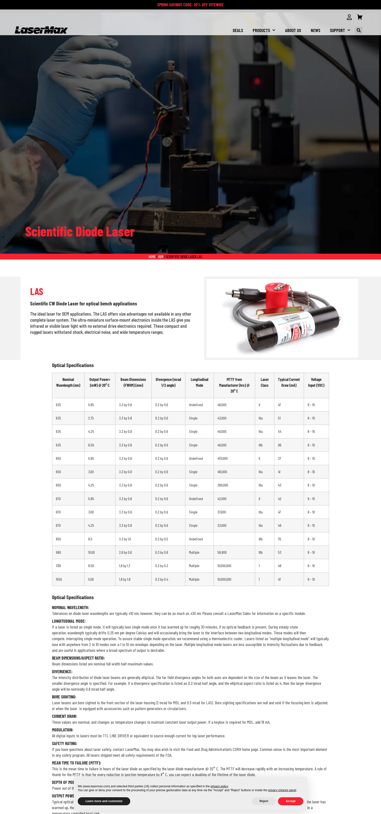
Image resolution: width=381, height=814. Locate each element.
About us (293, 30)
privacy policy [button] (219, 786)
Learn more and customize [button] (104, 801)
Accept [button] (290, 801)
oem (160, 256)
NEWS (315, 30)
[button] (359, 30)
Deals (238, 30)
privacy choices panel (282, 790)
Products (264, 30)
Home (152, 256)
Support (340, 30)
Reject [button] (264, 801)
